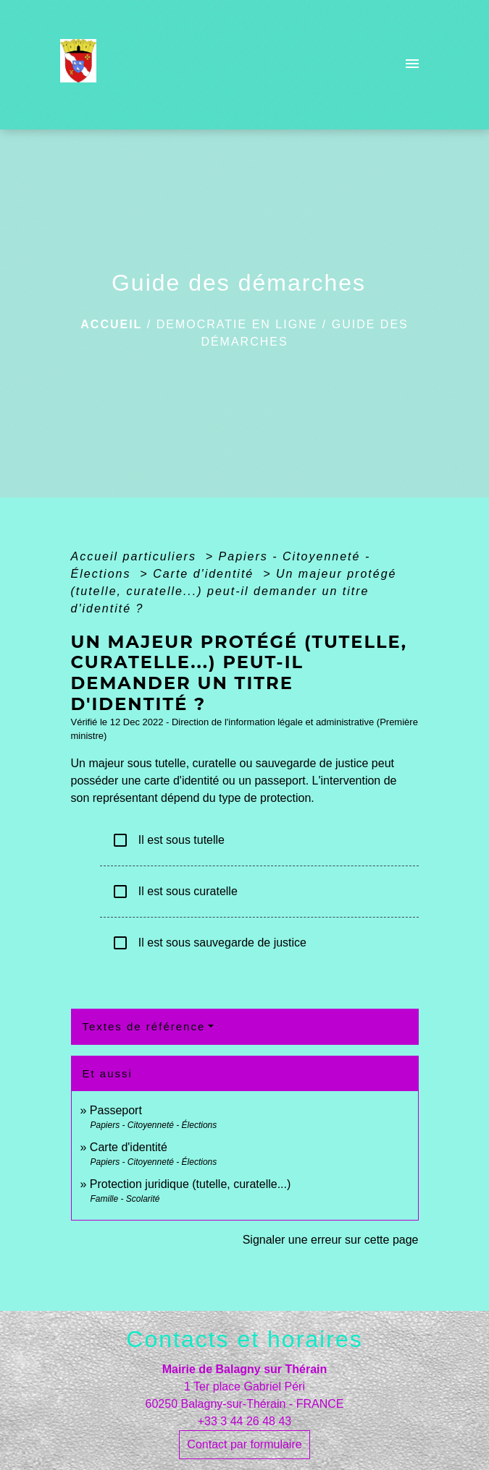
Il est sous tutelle (168, 840)
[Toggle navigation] (412, 65)
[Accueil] (83, 65)
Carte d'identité (206, 574)
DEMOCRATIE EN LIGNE (237, 324)
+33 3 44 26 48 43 (244, 1421)
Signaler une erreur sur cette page (331, 1240)
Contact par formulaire (244, 1444)
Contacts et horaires (244, 1339)
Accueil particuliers (136, 556)
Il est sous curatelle (175, 891)
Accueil (111, 324)
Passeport (116, 1110)
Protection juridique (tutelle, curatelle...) (190, 1184)
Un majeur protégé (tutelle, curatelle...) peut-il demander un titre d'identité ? (234, 591)
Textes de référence (144, 1026)
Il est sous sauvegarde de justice (209, 943)
